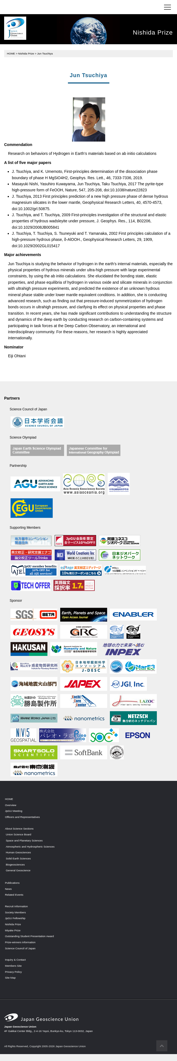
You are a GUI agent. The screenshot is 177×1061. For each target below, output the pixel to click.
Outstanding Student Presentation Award (29, 936)
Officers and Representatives (22, 816)
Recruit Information (16, 906)
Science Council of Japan (20, 948)
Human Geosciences (18, 852)
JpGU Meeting (13, 810)
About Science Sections (19, 828)
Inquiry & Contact (15, 959)
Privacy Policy (13, 971)
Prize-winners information (20, 942)
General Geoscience (18, 870)
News (8, 888)
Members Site (13, 965)
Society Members (15, 912)
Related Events (14, 894)
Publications (12, 882)
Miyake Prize (12, 930)
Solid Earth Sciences (18, 858)
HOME (11, 53)
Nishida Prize (26, 53)
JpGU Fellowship (15, 918)
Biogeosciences (15, 864)
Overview (10, 805)
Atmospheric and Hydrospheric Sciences (30, 846)
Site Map (10, 977)
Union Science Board (18, 834)
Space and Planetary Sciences (24, 840)
